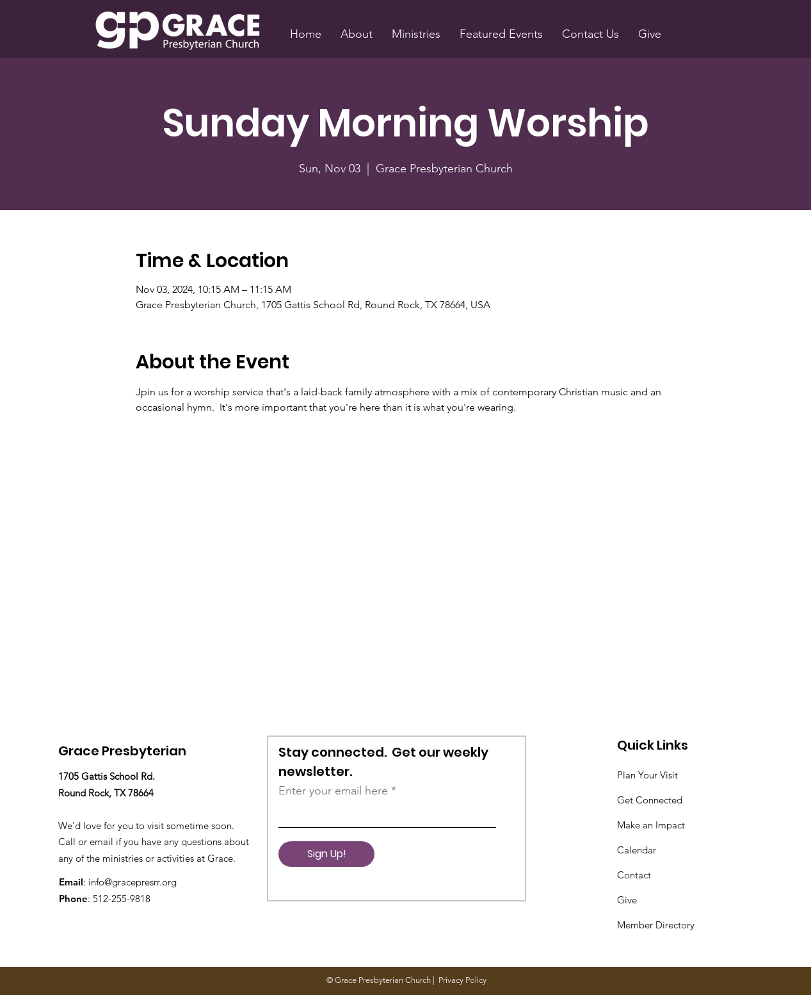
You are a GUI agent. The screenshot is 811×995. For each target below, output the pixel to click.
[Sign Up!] (326, 854)
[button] (356, 34)
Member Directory (656, 925)
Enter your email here (333, 790)
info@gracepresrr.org (132, 882)
